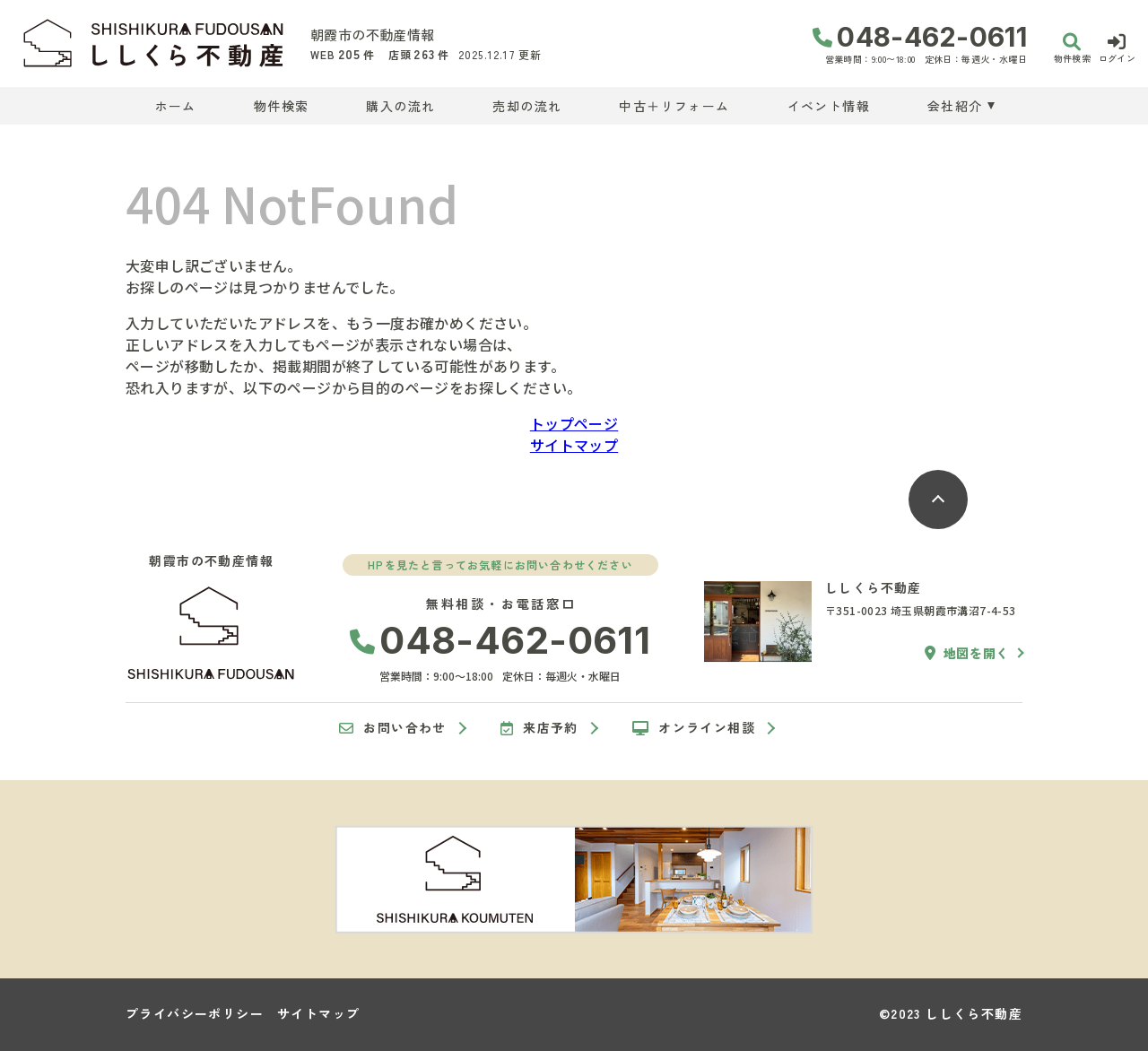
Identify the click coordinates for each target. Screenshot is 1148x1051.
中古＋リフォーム (674, 106)
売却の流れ (526, 106)
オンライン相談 (693, 728)
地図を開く (967, 653)
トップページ (574, 423)
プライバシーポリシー (195, 1013)
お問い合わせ (393, 728)
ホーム (175, 106)
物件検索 (281, 106)
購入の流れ (400, 106)
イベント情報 (828, 106)
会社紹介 (955, 106)
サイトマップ (574, 445)
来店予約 (539, 728)
